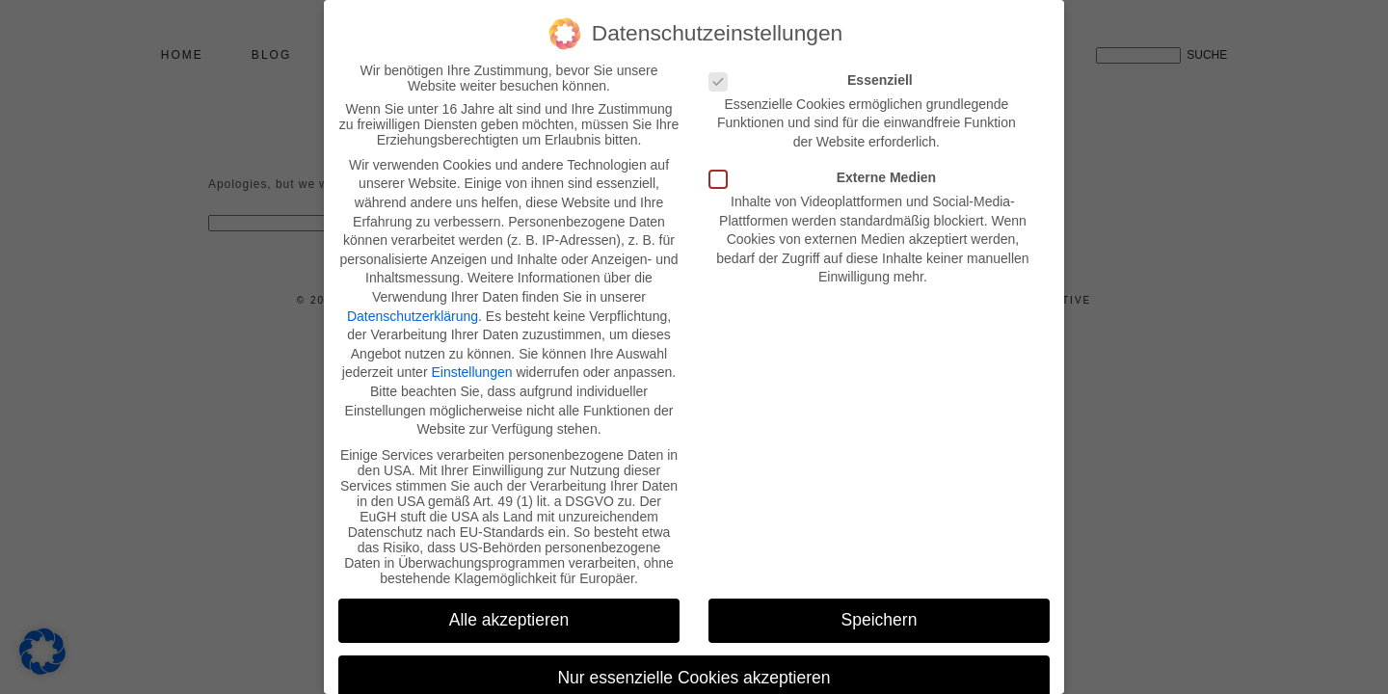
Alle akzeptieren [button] (509, 619)
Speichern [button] (879, 619)
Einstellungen (471, 372)
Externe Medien (828, 177)
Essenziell (816, 80)
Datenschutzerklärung (412, 316)
